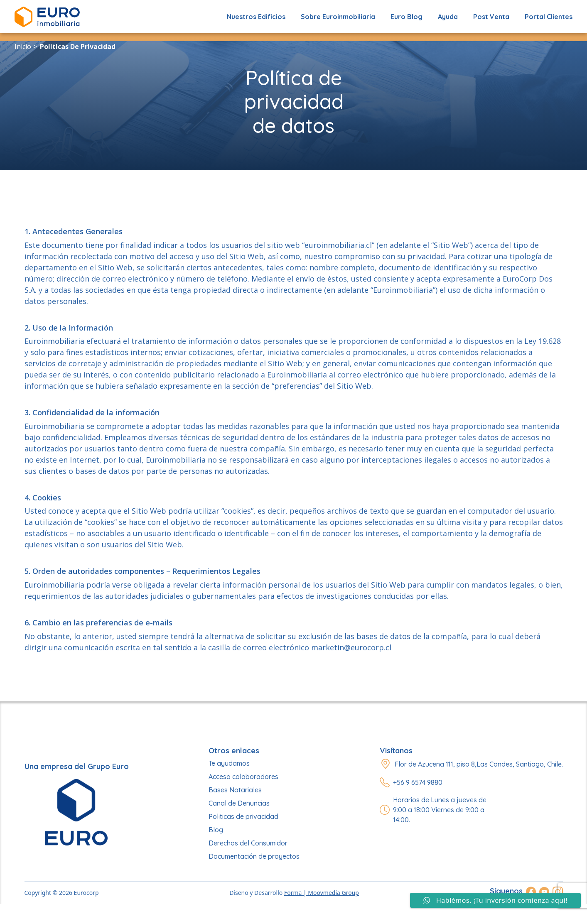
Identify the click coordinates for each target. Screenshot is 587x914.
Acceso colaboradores (243, 776)
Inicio (23, 46)
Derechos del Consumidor (248, 843)
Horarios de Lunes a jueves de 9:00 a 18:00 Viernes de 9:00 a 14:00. (439, 810)
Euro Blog (406, 16)
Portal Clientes (548, 16)
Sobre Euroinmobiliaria (338, 16)
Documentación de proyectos (254, 856)
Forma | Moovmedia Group (321, 893)
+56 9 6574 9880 (417, 782)
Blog (216, 830)
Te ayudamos (229, 763)
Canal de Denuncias (239, 803)
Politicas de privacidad (243, 816)
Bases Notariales (235, 790)
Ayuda (448, 16)
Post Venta (491, 16)
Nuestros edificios (256, 16)
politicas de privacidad (77, 46)
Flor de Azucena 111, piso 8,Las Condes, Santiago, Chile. (479, 764)
